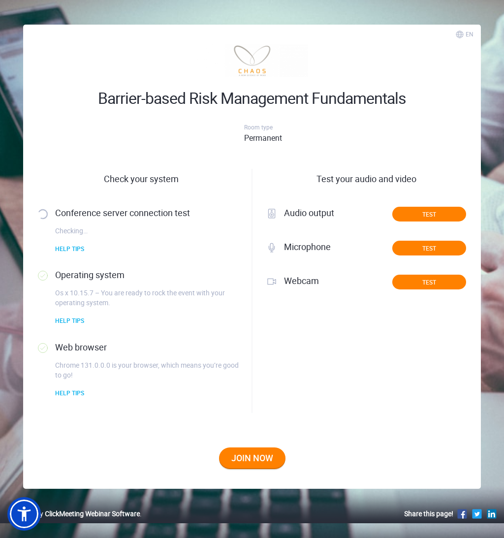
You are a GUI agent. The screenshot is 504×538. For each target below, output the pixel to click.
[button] (24, 514)
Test (429, 214)
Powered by (73, 513)
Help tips (69, 249)
